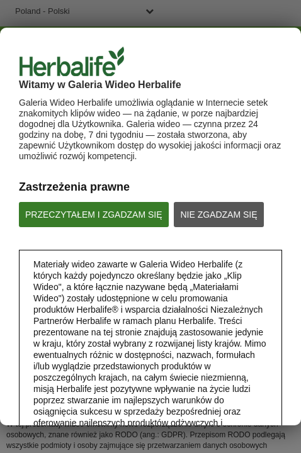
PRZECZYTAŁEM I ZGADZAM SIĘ (93, 215)
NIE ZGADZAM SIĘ (218, 215)
